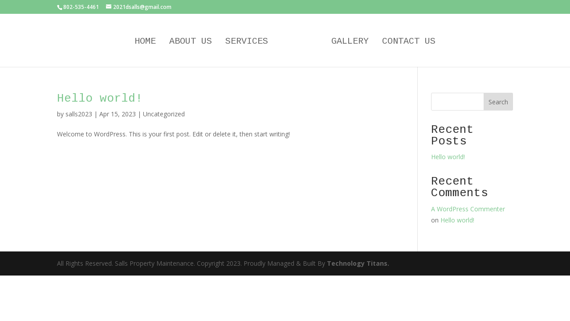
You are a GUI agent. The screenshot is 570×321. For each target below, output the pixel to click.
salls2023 (78, 114)
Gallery (350, 42)
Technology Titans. (358, 263)
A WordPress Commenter (468, 209)
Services (246, 42)
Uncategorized (164, 114)
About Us (190, 42)
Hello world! (99, 98)
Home (145, 42)
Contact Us (409, 42)
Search (498, 102)
